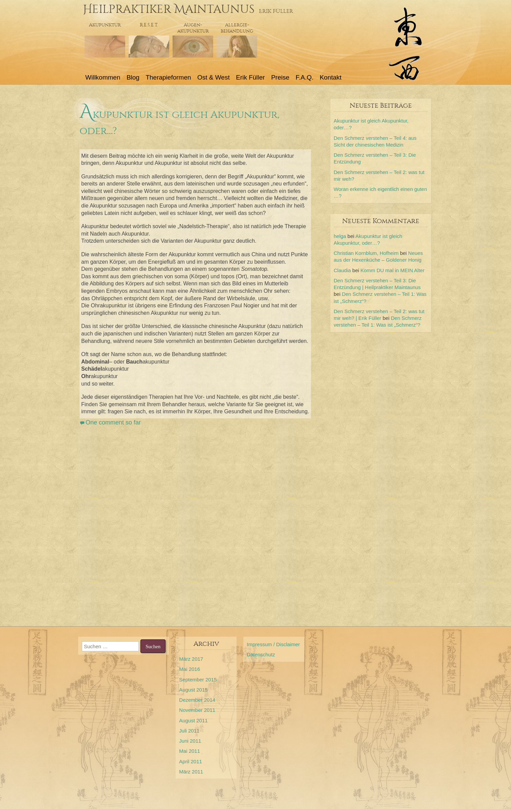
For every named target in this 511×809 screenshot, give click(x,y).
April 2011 (190, 761)
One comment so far (113, 422)
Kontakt (330, 77)
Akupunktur (105, 25)
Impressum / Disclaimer (273, 644)
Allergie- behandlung (237, 28)
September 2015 (198, 679)
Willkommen (102, 77)
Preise (280, 77)
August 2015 (193, 690)
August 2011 (193, 720)
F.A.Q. (304, 77)
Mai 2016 (189, 669)
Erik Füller (250, 77)
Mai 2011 (189, 751)
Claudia (342, 270)
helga (340, 236)
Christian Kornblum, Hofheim (366, 253)
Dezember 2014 (197, 700)
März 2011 (191, 771)
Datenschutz (261, 654)
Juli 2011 (189, 731)
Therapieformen (168, 77)
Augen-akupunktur (193, 28)
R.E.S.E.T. (149, 25)
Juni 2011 (190, 741)
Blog (133, 77)
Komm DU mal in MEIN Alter (392, 270)
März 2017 (191, 659)
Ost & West (213, 77)
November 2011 (197, 710)
